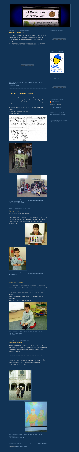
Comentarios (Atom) (21, 446)
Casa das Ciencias (16, 343)
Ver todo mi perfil (55, 107)
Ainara (22, 437)
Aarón (17, 437)
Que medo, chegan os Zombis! (21, 93)
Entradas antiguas (42, 443)
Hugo (17, 202)
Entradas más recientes (15, 443)
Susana (21, 202)
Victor (18, 334)
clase (17, 85)
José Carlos (56, 101)
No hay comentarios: (15, 201)
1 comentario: (13, 83)
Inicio (29, 443)
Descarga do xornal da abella (58, 114)
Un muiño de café (16, 283)
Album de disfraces (16, 33)
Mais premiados (15, 211)
